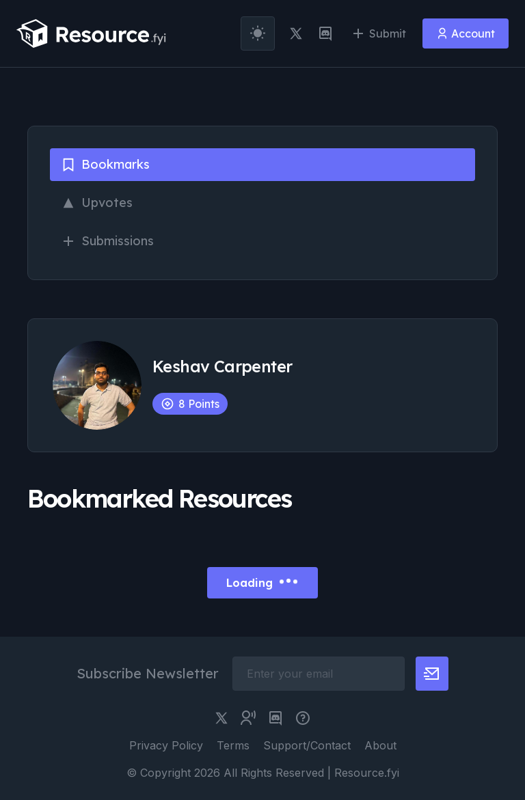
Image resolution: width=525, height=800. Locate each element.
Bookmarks (105, 164)
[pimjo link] (303, 718)
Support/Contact (307, 745)
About (380, 745)
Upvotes (97, 202)
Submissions (107, 241)
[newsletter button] (432, 674)
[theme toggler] (258, 33)
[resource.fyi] (91, 33)
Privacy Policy (166, 745)
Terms (233, 745)
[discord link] (325, 33)
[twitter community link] (248, 718)
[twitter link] (296, 33)
